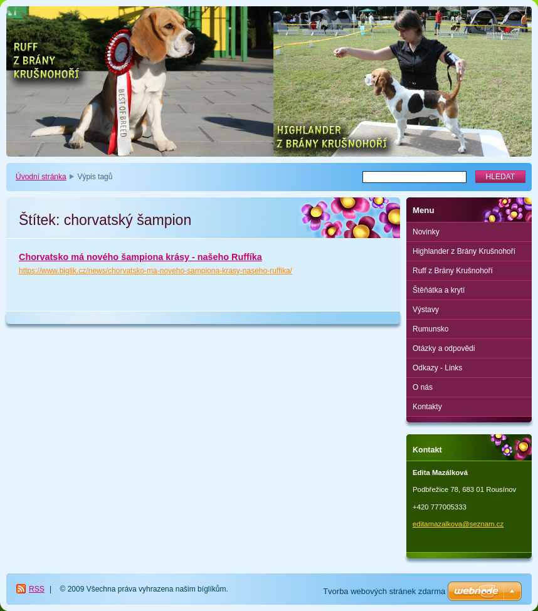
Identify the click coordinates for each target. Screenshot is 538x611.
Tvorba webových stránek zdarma (384, 591)
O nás (423, 387)
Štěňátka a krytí (439, 290)
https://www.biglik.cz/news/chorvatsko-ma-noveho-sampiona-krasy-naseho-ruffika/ (155, 270)
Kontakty (427, 406)
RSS (37, 589)
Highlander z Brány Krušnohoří (464, 251)
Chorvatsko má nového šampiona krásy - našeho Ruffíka (140, 257)
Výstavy (426, 309)
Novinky (426, 231)
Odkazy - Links (437, 367)
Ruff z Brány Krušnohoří (453, 270)
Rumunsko (430, 329)
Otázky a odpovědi (444, 348)
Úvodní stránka (41, 176)
